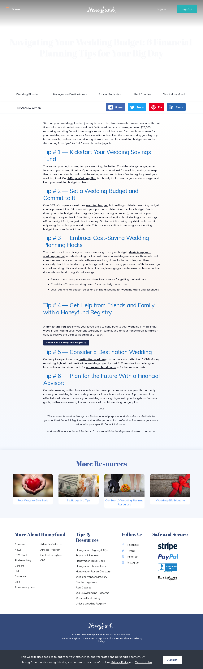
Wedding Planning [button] (27, 94)
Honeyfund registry (58, 326)
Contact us (21, 576)
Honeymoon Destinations (91, 566)
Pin (156, 107)
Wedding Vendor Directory (91, 576)
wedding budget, (97, 205)
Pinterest (130, 556)
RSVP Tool (21, 555)
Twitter (128, 550)
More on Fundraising (88, 598)
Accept (172, 659)
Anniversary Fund (25, 587)
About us (20, 544)
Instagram (130, 562)
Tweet (137, 107)
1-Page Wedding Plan (81, 178)
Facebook (130, 544)
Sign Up (187, 9)
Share (115, 107)
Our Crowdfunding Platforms (92, 592)
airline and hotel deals (101, 367)
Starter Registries (86, 582)
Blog (17, 581)
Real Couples (142, 94)
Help (17, 571)
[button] (7, 9)
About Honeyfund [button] (173, 94)
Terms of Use (123, 638)
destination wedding (92, 359)
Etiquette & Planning (87, 555)
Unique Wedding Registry (91, 603)
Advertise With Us (51, 544)
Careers (19, 565)
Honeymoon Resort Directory (93, 571)
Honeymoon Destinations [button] (69, 94)
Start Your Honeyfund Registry (66, 342)
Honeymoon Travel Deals (91, 560)
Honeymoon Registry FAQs (92, 550)
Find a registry (23, 560)
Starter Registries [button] (110, 94)
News (18, 549)
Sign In (161, 9)
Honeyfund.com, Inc (98, 634)
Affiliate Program (50, 549)
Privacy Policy (119, 662)
